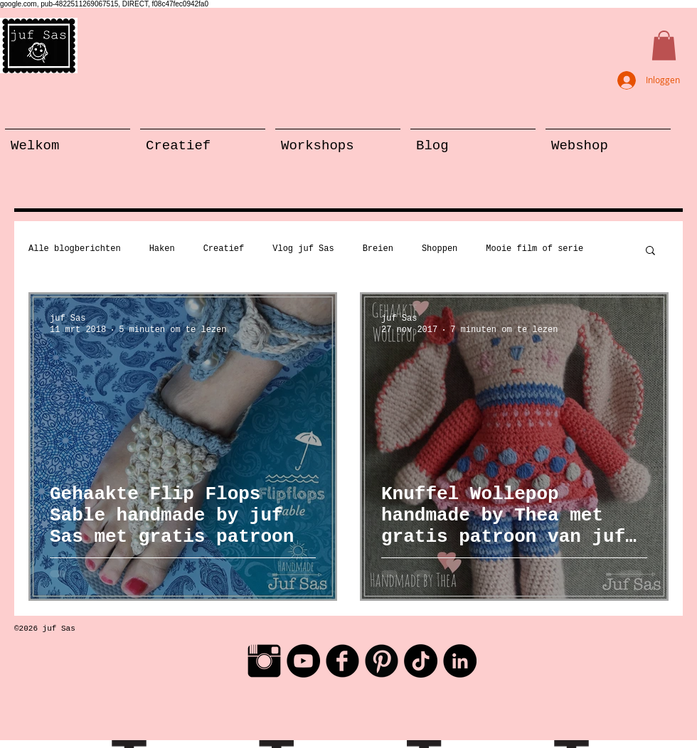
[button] (663, 45)
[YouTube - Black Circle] (303, 661)
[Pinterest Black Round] (381, 661)
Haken (162, 249)
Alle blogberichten (74, 249)
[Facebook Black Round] (342, 661)
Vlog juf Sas (303, 249)
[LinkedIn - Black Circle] (460, 661)
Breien (378, 249)
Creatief (224, 249)
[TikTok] (420, 661)
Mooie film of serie (534, 249)
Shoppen (439, 249)
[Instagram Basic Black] (264, 661)
